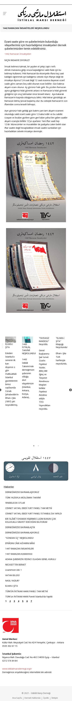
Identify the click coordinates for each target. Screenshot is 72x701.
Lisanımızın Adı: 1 (13, 569)
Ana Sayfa (17, 697)
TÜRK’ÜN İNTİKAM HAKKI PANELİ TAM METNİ (26, 591)
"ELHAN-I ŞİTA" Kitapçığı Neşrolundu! (60, 343)
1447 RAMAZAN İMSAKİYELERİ (19, 548)
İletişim (54, 697)
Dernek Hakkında (32, 697)
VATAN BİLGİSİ (12, 575)
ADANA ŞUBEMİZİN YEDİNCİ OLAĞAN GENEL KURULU (30, 559)
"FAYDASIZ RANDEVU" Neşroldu (42, 341)
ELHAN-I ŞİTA (8, 345)
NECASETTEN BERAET (15, 564)
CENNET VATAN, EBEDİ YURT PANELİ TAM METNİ (28, 508)
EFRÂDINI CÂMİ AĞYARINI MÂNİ (20, 543)
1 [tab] (33, 445)
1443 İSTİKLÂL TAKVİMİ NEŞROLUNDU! (28, 349)
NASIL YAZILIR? (12, 580)
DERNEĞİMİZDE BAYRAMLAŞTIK (20, 527)
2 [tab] (38, 445)
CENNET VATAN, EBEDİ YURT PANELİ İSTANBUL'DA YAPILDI (33, 513)
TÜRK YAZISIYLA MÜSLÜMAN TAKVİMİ (23, 497)
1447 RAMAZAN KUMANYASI (18, 553)
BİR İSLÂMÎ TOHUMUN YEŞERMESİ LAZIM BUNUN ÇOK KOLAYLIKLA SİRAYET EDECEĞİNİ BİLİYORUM (30, 520)
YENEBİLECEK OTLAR (15, 502)
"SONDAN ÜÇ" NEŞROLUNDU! (19, 537)
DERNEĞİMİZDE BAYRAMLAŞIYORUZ (22, 492)
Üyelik (46, 697)
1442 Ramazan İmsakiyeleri (18, 53)
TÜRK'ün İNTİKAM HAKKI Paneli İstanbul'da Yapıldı (28, 596)
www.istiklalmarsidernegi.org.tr (17, 668)
